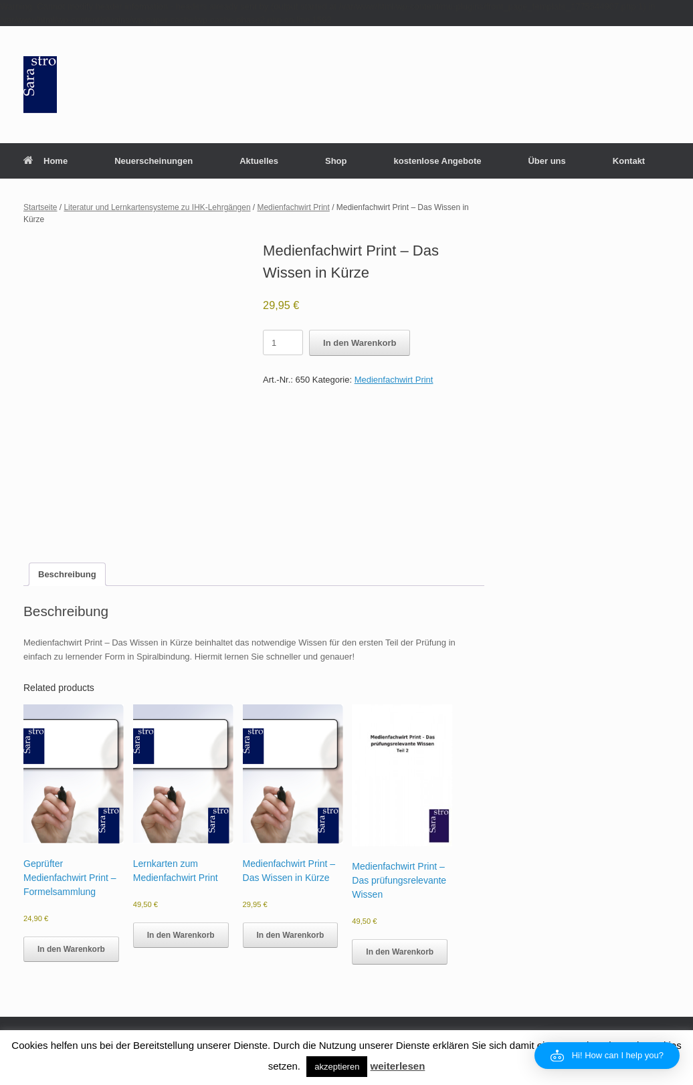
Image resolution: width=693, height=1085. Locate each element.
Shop (336, 161)
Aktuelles (258, 161)
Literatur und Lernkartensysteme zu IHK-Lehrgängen (157, 207)
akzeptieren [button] (336, 1067)
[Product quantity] (283, 342)
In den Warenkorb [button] (71, 949)
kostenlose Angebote (437, 161)
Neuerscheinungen (153, 161)
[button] (607, 1055)
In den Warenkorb (359, 343)
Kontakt (629, 161)
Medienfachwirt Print (294, 207)
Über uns (546, 161)
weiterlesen (398, 1066)
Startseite (40, 207)
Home (45, 161)
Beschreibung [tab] (67, 574)
